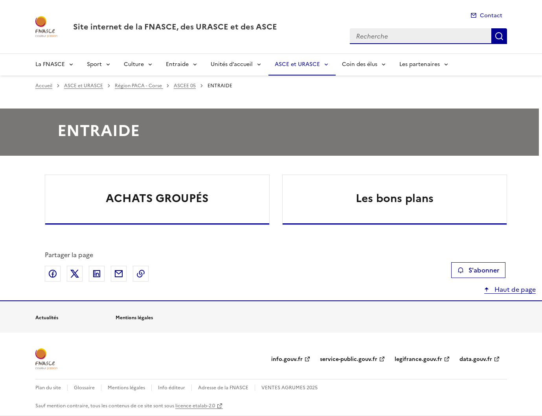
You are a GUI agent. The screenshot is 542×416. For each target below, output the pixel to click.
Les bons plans (395, 198)
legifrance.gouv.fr (418, 359)
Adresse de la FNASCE (223, 387)
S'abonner (478, 270)
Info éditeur (171, 387)
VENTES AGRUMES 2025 (289, 387)
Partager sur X (75, 274)
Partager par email (119, 274)
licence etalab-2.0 (195, 405)
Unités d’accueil (232, 64)
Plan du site (48, 387)
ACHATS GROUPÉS (157, 198)
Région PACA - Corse (139, 85)
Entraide (177, 64)
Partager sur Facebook (53, 274)
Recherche (499, 36)
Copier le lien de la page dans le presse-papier (141, 274)
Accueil (43, 85)
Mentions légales (126, 387)
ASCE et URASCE (297, 64)
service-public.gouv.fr (348, 359)
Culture (134, 64)
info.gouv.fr (287, 359)
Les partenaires (419, 64)
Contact (491, 15)
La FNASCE (50, 64)
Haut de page (514, 289)
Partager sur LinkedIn (97, 274)
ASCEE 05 (185, 85)
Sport (94, 64)
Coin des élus (359, 64)
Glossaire (84, 387)
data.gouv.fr (475, 359)
